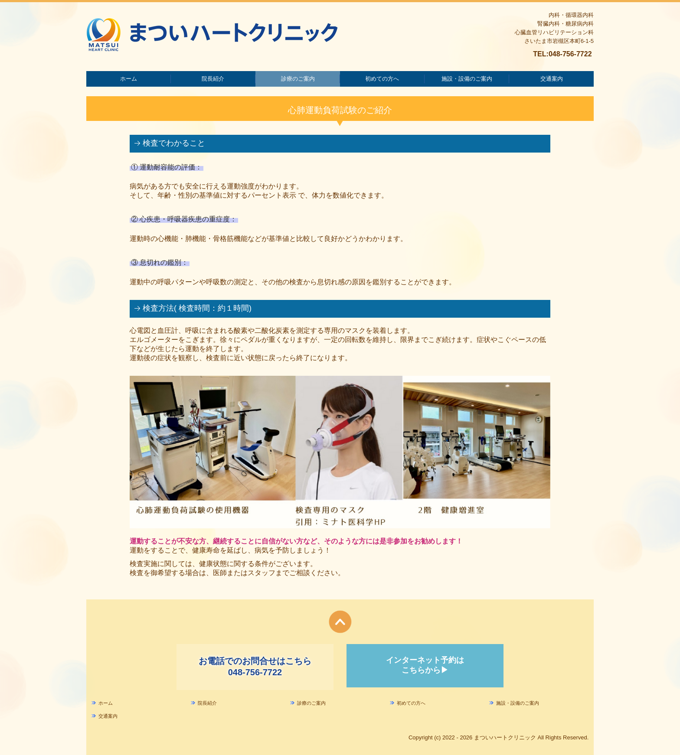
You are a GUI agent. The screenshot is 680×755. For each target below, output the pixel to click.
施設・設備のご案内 (466, 78)
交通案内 (551, 78)
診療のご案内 (298, 78)
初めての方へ (382, 78)
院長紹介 (213, 78)
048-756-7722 (570, 54)
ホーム (128, 78)
